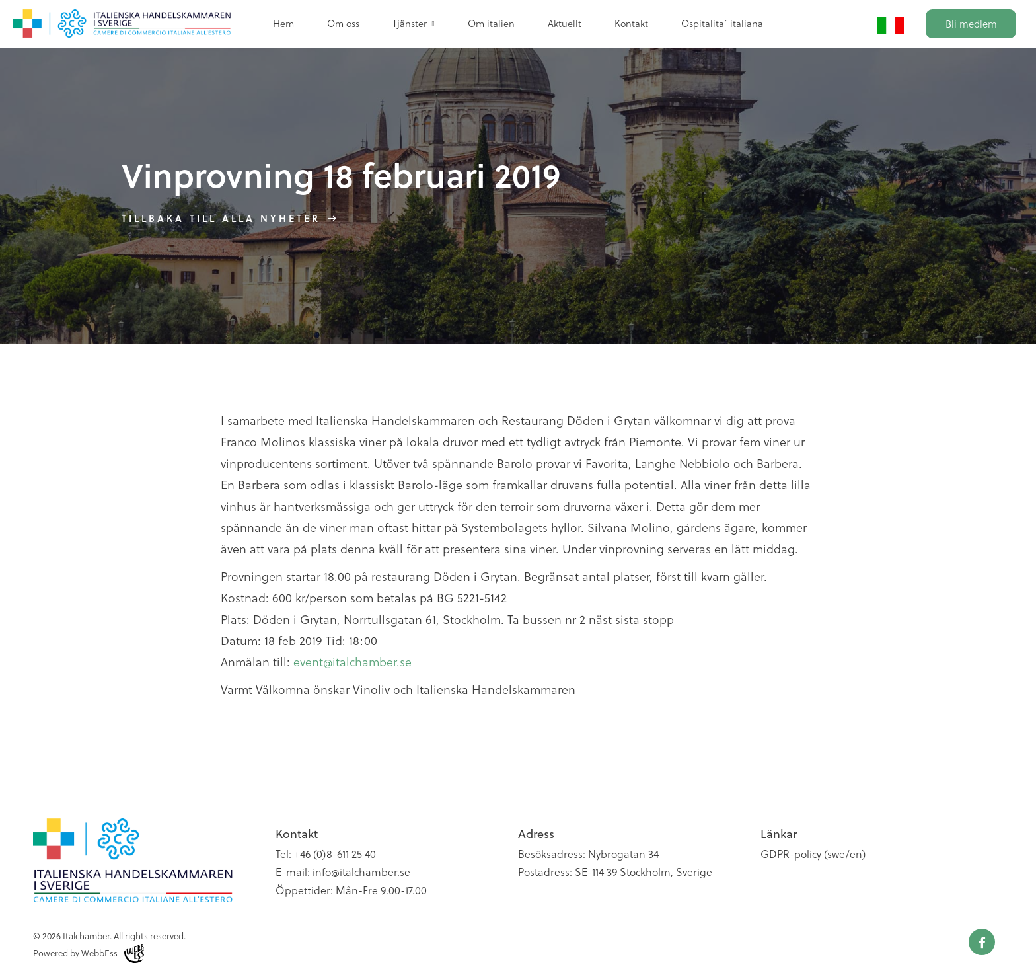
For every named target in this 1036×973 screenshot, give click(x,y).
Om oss (343, 23)
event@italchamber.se (352, 661)
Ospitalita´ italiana (722, 23)
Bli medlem (971, 24)
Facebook (982, 942)
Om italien (491, 23)
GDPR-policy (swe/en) (813, 853)
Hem (283, 23)
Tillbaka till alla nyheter (221, 218)
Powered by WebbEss (88, 953)
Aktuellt (564, 23)
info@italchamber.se (361, 871)
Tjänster (409, 23)
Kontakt (631, 23)
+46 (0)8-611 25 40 (335, 853)
